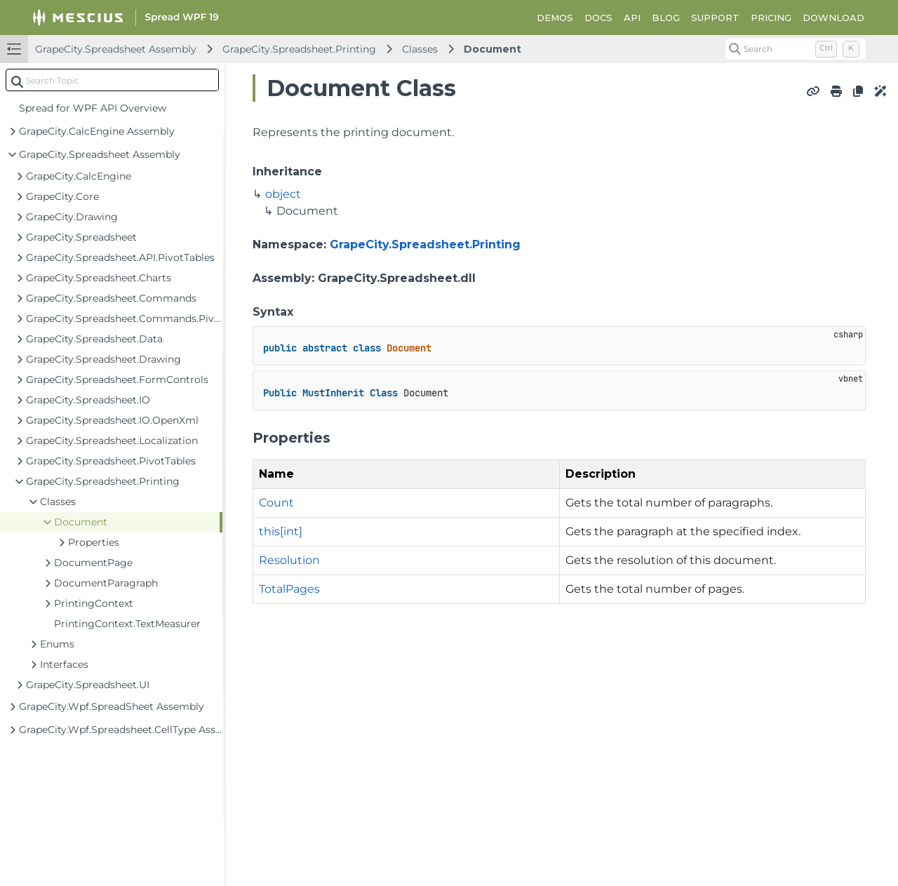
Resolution (289, 560)
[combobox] (112, 80)
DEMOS (555, 17)
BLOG (666, 17)
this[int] (280, 531)
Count (276, 502)
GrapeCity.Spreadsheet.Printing (299, 49)
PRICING (771, 17)
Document (492, 49)
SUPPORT (715, 17)
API (632, 17)
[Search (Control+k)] (795, 49)
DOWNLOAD (833, 17)
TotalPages (289, 589)
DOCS (598, 17)
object (283, 194)
